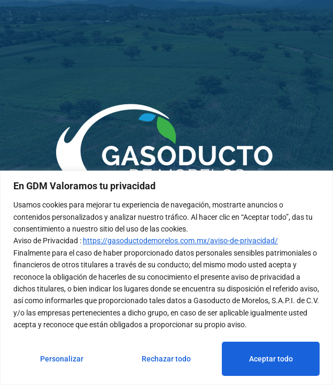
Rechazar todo (166, 359)
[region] (166, 278)
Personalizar (61, 359)
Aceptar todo (271, 359)
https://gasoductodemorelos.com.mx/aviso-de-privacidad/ (180, 240)
